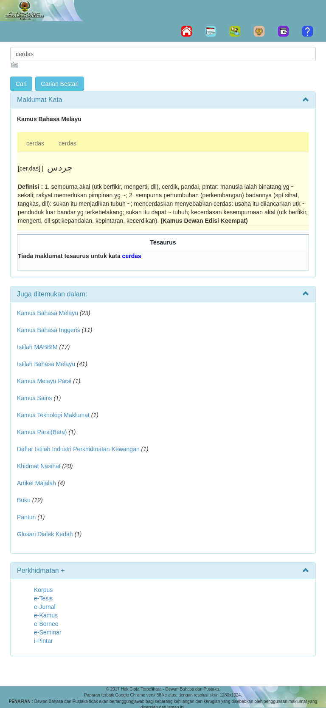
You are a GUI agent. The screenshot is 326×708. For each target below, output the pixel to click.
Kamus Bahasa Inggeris (48, 330)
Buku (24, 500)
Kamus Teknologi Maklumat (53, 415)
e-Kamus (46, 615)
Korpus (43, 589)
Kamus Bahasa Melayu (48, 313)
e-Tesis (43, 598)
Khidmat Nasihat (39, 466)
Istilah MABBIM (37, 347)
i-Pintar (43, 640)
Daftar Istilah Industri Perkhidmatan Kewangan (78, 449)
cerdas (35, 143)
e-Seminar (48, 632)
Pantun (26, 517)
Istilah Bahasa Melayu (46, 364)
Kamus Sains (34, 398)
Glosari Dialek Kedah (45, 534)
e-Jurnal (45, 606)
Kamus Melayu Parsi (44, 381)
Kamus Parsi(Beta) (42, 432)
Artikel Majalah (36, 483)
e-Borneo (46, 623)
